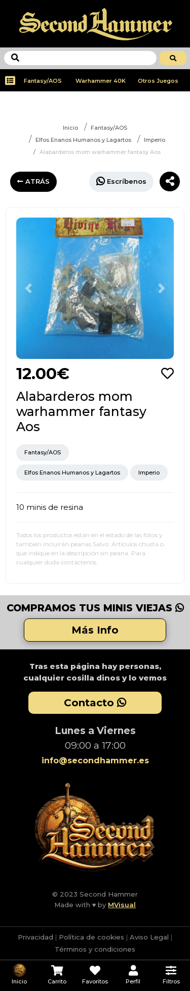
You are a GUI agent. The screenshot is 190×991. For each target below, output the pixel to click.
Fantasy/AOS (43, 80)
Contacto (95, 703)
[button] (28, 288)
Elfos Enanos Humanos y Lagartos (83, 139)
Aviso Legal (149, 937)
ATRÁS (33, 181)
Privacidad (35, 937)
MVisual (122, 905)
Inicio (70, 127)
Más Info (95, 630)
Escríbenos (121, 181)
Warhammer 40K (100, 80)
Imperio (154, 139)
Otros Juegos (158, 80)
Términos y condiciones (95, 949)
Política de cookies (91, 937)
